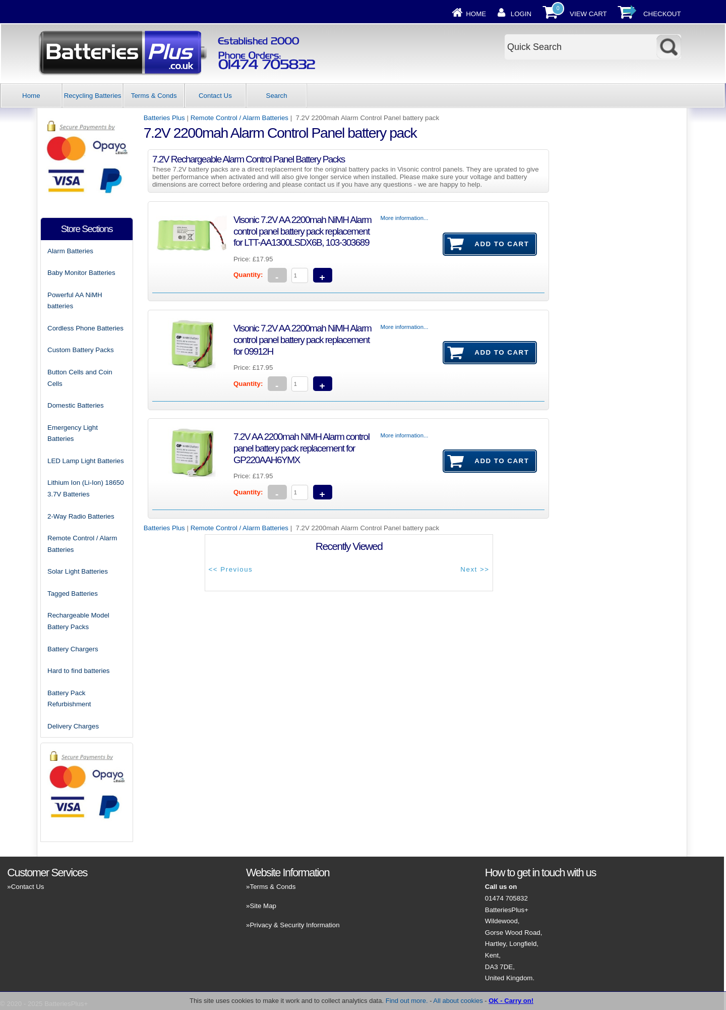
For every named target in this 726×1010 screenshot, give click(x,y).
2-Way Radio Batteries (80, 516)
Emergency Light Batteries (72, 433)
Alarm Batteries (70, 251)
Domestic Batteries (75, 405)
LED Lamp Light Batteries (85, 461)
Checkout (662, 14)
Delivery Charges (73, 726)
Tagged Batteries (72, 593)
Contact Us (215, 95)
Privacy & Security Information (294, 925)
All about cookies (457, 1000)
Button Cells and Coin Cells (79, 377)
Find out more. (407, 1000)
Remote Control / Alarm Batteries (239, 118)
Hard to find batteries (78, 671)
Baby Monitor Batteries (81, 272)
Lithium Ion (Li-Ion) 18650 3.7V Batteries (85, 488)
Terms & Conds (154, 95)
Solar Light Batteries (77, 571)
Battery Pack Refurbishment (69, 698)
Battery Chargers (72, 649)
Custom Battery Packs (80, 350)
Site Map (263, 906)
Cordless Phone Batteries (85, 328)
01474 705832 (506, 898)
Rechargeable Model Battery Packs (78, 621)
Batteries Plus (164, 118)
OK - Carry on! (511, 1000)
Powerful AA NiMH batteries (74, 300)
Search (276, 95)
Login (521, 14)
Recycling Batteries (93, 95)
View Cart (588, 14)
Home (476, 14)
